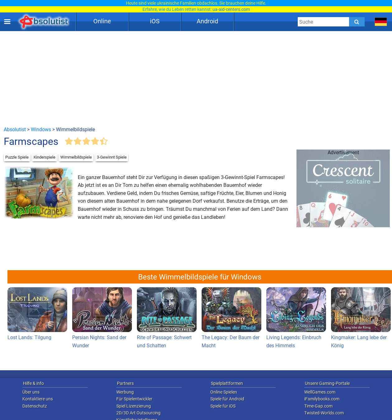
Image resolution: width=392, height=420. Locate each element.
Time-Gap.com (318, 406)
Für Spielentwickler (134, 398)
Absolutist (15, 129)
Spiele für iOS (223, 406)
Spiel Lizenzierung (133, 406)
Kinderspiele (44, 157)
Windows (41, 129)
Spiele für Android (227, 398)
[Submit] (357, 21)
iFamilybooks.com (321, 398)
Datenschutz (34, 406)
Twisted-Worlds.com (324, 412)
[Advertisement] (196, 78)
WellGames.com (319, 392)
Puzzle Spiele (17, 157)
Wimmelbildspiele (76, 157)
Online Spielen (223, 392)
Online (102, 21)
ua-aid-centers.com (231, 9)
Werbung (125, 392)
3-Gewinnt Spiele (112, 157)
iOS (155, 21)
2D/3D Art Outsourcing (138, 412)
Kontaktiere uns (37, 398)
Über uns (31, 392)
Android (207, 21)
